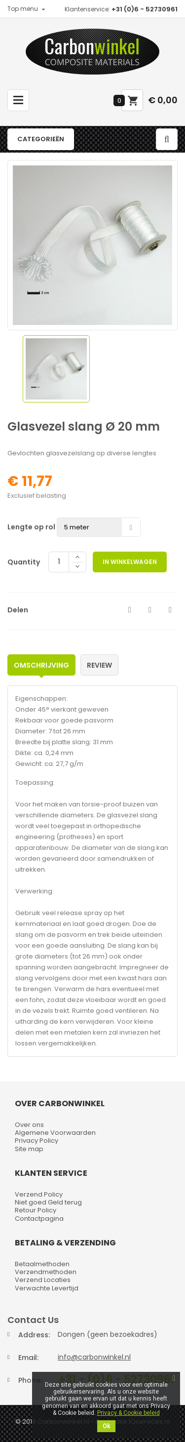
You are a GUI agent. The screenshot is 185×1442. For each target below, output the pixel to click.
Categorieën (40, 139)
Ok (106, 1426)
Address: (34, 1335)
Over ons (29, 1124)
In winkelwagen (130, 562)
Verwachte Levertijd (46, 1288)
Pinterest (170, 610)
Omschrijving (41, 665)
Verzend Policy (39, 1194)
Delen (129, 610)
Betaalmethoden (42, 1264)
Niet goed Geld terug (48, 1202)
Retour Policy (35, 1210)
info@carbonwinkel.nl (94, 1357)
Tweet (150, 610)
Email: (28, 1357)
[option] (56, 368)
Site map (29, 1149)
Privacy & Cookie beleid (128, 1412)
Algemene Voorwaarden (55, 1132)
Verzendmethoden (45, 1272)
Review (99, 665)
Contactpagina (39, 1218)
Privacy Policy (36, 1140)
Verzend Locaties (43, 1279)
